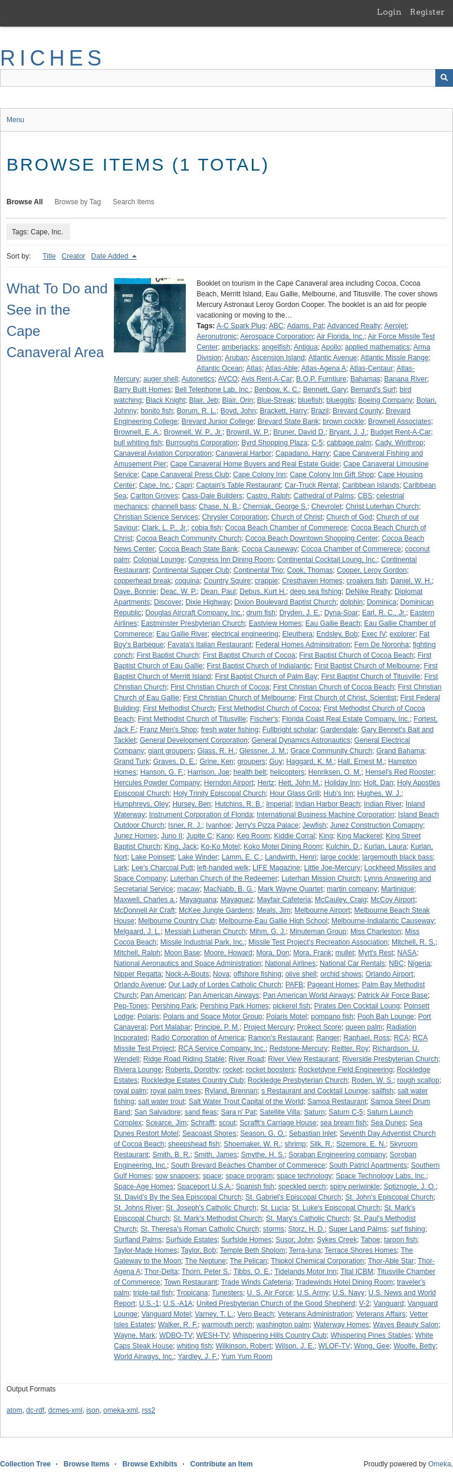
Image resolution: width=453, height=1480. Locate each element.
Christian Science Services (156, 517)
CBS (365, 496)
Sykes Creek (337, 1240)
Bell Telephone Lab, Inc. (212, 389)
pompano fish (332, 1016)
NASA (407, 953)
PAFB (294, 985)
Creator (74, 256)
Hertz (265, 783)
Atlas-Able (281, 368)
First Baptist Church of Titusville (370, 676)
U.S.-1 (149, 1303)
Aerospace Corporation (276, 336)
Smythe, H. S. (262, 1155)
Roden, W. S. (372, 1080)
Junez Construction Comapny (376, 825)
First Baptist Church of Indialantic (258, 666)
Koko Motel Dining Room (283, 846)
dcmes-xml (65, 1410)
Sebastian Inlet (312, 1133)
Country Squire (227, 581)
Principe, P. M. (217, 1027)
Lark (120, 868)
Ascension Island (278, 358)
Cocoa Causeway (269, 549)
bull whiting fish (138, 443)
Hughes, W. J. (379, 793)
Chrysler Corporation (234, 517)
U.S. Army (313, 1293)
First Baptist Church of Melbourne (367, 666)
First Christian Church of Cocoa (219, 687)
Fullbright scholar (289, 730)
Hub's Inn (338, 793)
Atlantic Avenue (332, 358)
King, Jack (180, 846)
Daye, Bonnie (135, 591)
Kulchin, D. (343, 846)
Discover (168, 602)
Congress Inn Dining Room (230, 560)
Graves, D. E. (174, 761)
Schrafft (203, 1123)
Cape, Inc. (155, 485)
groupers (251, 761)
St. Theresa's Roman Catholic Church (199, 1229)
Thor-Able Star (391, 1261)
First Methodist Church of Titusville (192, 719)
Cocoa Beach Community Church (188, 538)
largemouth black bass (397, 857)
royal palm (130, 1091)
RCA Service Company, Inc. (221, 1048)
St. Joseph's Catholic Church (211, 1208)
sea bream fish (343, 1123)
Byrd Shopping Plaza (274, 443)
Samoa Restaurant (336, 1101)
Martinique (397, 889)
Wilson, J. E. (294, 1346)
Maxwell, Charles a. (145, 900)
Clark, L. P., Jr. (164, 528)
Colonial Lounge (159, 560)
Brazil (320, 411)
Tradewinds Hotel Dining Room (344, 1282)
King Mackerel (359, 836)
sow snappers (177, 1176)
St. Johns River (138, 1208)
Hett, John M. (299, 783)
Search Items (134, 202)
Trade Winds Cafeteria (256, 1282)
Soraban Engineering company (337, 1155)
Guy (276, 761)
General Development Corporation (194, 740)
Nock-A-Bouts (187, 974)
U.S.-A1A (177, 1303)
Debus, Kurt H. (262, 591)
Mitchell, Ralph (137, 953)
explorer (402, 634)
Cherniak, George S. (275, 506)
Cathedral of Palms (324, 496)
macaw (188, 889)
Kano (224, 836)
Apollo (331, 347)
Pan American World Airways (308, 995)
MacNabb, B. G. (228, 889)
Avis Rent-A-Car (266, 379)
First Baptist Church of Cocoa (249, 655)
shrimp (295, 1144)
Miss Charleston (375, 931)
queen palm (364, 1027)
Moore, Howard (228, 953)
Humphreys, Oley (141, 804)
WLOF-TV (334, 1346)
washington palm (283, 1325)
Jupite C (199, 836)
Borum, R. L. (196, 411)
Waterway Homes (341, 1325)
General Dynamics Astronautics (300, 740)
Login (389, 12)
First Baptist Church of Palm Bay (266, 676)
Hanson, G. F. (161, 772)
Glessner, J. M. (263, 751)
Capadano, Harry (302, 453)
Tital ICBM (356, 1271)
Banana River (405, 379)
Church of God (349, 517)
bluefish (310, 400)
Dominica (381, 602)
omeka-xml (120, 1410)
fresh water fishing (229, 730)
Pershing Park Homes (234, 1006)
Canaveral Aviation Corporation (163, 453)
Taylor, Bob (198, 1250)
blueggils (340, 400)
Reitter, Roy (350, 1048)
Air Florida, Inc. (341, 336)
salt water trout (161, 1101)
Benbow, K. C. (276, 389)
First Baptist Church (168, 655)
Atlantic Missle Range (394, 358)
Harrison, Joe (208, 772)
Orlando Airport (389, 974)
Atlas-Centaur (371, 368)
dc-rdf (35, 1410)
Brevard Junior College (218, 421)
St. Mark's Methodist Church (217, 1218)
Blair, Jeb (203, 400)
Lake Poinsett (152, 857)
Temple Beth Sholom (252, 1250)
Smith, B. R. (171, 1155)
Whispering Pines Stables (370, 1335)
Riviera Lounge (138, 1070)
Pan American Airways (224, 995)
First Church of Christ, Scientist (347, 698)
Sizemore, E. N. (361, 1144)
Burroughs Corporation (201, 443)
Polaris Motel (286, 1016)
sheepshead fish (193, 1144)
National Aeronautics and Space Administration (187, 963)
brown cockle (343, 421)
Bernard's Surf (372, 389)
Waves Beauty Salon (405, 1325)
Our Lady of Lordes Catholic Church (225, 985)
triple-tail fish (153, 1293)
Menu (15, 120)
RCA (401, 1038)
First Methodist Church (178, 708)
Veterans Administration (315, 1314)
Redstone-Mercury (299, 1048)
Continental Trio (258, 570)
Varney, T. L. (214, 1314)
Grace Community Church (331, 751)
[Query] (226, 78)
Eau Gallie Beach (333, 623)
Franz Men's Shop (168, 730)
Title (48, 256)
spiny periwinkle (355, 1186)
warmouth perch (227, 1325)
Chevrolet (326, 506)
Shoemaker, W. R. (252, 1144)
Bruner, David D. (299, 432)
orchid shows (341, 974)
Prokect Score (319, 1027)
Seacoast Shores (209, 1133)
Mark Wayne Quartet (290, 889)
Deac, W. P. (178, 591)
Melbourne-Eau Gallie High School (273, 921)
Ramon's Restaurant (280, 1038)
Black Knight (165, 400)
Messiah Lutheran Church (205, 931)
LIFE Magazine (276, 868)
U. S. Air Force (270, 1293)
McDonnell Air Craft (144, 910)
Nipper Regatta (138, 974)
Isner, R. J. (185, 825)
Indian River (383, 804)
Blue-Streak (275, 400)
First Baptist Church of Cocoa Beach (356, 655)
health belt (250, 772)
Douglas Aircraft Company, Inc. (193, 613)
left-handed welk (222, 868)
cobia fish (206, 528)
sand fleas (201, 1112)
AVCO (228, 379)
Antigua (306, 347)
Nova (221, 974)
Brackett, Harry (283, 411)
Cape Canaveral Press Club (185, 475)
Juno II (171, 836)
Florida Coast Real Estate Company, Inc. (346, 719)
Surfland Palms (138, 1240)
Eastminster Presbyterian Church (193, 623)
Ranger (327, 1038)
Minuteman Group (318, 931)
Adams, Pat (305, 326)
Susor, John (294, 1240)
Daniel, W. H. (411, 581)
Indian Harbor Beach (327, 804)
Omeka (439, 1464)
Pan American (162, 995)
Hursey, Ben (191, 804)
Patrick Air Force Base (392, 995)
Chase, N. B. (219, 506)
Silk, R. (321, 1144)
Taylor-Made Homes (145, 1250)
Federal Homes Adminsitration (302, 645)
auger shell (160, 379)
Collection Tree (25, 1464)
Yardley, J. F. (198, 1356)
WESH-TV (212, 1335)
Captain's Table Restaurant (238, 485)
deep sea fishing (316, 591)
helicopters (287, 772)
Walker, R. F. (178, 1325)
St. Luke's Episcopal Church (336, 1208)
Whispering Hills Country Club (279, 1335)
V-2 (364, 1303)
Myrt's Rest (375, 953)
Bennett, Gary (325, 389)
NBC (396, 963)
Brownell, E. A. (137, 432)
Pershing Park (174, 1006)
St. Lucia (274, 1208)
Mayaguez (237, 900)
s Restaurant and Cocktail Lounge (314, 1091)
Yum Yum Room (246, 1356)
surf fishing (408, 1229)
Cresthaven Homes (312, 581)
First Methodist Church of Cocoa (269, 708)
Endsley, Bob (337, 634)
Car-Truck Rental (312, 485)
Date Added (110, 256)
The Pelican (248, 1261)
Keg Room (253, 836)
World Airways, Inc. (144, 1356)
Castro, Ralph (268, 496)
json (92, 1410)
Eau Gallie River (182, 634)
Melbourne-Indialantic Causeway (382, 921)
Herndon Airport (229, 783)
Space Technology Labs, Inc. (381, 1176)
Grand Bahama (400, 751)
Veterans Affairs (381, 1314)
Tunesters (227, 1293)
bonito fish (156, 411)
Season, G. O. (262, 1133)
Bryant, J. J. (347, 432)
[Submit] (444, 78)
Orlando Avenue (139, 985)
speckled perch (302, 1186)
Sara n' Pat (238, 1112)
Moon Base (182, 953)
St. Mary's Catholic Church (308, 1218)
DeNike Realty (368, 591)
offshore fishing (257, 974)
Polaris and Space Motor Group (212, 1016)
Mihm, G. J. (267, 931)
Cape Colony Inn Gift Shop (332, 475)
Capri (183, 485)
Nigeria (419, 963)
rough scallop (418, 1080)
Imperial (278, 804)
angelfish (276, 347)
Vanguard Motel (166, 1314)
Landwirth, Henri (290, 857)
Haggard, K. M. (310, 761)
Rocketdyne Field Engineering (345, 1070)
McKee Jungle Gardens (215, 910)
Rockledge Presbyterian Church (297, 1080)
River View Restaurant (303, 1059)
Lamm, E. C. (241, 857)
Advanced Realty (353, 326)
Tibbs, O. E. (252, 1271)
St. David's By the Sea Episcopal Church (177, 1197)
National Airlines (290, 963)
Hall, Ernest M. (361, 761)
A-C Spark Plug (240, 326)
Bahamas (365, 379)
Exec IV (374, 634)
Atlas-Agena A (323, 368)
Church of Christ (297, 517)
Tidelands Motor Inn (305, 1271)
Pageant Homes (332, 985)
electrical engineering (244, 634)
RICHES (53, 58)
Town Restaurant (190, 1282)
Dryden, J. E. (300, 613)
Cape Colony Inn (259, 475)
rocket (232, 1070)
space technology (304, 1176)
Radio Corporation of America (197, 1038)
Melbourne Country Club (176, 921)
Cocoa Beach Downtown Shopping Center (311, 538)
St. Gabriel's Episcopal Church (293, 1197)
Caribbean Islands (370, 485)
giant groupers (170, 751)
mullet (345, 953)
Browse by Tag (78, 202)
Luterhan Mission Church (320, 878)
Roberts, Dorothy (192, 1070)
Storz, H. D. (306, 1229)
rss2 (148, 1410)
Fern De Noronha (381, 645)
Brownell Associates (399, 421)
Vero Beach (255, 1314)
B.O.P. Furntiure (321, 379)
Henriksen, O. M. (335, 772)
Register (427, 12)
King (326, 836)
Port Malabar (170, 1027)
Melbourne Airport (322, 910)
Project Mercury (268, 1027)
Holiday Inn (342, 783)
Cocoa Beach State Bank (198, 549)
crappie (266, 581)
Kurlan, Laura (385, 846)
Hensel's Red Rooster (399, 772)
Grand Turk (131, 761)
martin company (352, 889)
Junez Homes (135, 836)
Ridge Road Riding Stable (184, 1059)
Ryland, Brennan (231, 1091)
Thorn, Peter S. (205, 1271)
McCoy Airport (392, 900)
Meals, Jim (273, 910)
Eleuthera (297, 634)
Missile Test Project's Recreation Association (318, 942)
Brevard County (357, 411)
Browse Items (87, 1464)
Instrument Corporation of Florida (201, 815)
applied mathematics (377, 347)
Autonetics (198, 379)
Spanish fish (255, 1186)
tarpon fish (400, 1240)
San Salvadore (157, 1112)
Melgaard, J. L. (137, 931)
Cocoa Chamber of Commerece (351, 549)
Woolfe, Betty (414, 1346)
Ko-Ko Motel (220, 846)
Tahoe (370, 1240)
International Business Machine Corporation (325, 815)
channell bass (173, 506)
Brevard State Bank (288, 421)
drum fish (261, 613)
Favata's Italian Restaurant (209, 645)
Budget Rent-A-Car (400, 432)
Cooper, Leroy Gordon (372, 570)
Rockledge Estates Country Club (193, 1080)
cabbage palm (349, 443)
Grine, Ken (216, 761)
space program (249, 1176)
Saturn (314, 1112)
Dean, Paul (218, 591)
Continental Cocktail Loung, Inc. (327, 560)
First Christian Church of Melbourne (238, 698)
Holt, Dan (378, 783)
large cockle (339, 857)
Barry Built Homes (142, 389)
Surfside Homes (246, 1240)
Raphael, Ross (366, 1038)
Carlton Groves (154, 496)
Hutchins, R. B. (238, 804)
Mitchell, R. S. (413, 942)
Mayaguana (197, 900)
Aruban (236, 358)
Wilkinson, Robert (243, 1346)
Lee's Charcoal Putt (162, 868)
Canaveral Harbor (244, 453)
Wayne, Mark (134, 1335)
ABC (276, 326)
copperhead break (142, 581)
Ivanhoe (218, 825)
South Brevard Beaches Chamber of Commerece (248, 1165)
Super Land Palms (358, 1229)
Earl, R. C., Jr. (384, 613)
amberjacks (240, 347)
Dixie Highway (207, 602)
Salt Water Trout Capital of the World (246, 1101)
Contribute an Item (221, 1464)
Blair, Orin (237, 400)
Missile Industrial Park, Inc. (202, 942)
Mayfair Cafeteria (284, 900)
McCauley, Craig (341, 900)
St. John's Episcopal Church (389, 1197)
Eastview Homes (275, 623)
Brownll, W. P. (248, 432)
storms (273, 1229)
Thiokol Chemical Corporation (317, 1261)
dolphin (351, 602)
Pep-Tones (130, 1006)
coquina (187, 581)
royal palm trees (175, 1091)
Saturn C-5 (346, 1112)
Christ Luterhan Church (382, 506)
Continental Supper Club (190, 570)
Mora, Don (272, 953)
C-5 (317, 443)
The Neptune (205, 1261)
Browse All (24, 202)
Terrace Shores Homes (360, 1250)
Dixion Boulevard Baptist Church (285, 602)
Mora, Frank (312, 953)
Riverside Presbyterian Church (390, 1059)
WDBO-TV (175, 1335)
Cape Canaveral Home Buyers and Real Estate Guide (254, 464)
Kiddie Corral (294, 836)
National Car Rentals (352, 963)
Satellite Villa (280, 1112)
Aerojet (395, 326)
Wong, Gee (371, 1346)
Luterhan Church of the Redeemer (223, 878)
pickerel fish (291, 1006)
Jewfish (314, 825)
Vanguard (388, 1303)
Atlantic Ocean (219, 368)
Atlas (254, 368)
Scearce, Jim (166, 1123)
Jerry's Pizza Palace (266, 825)
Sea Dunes (387, 1123)
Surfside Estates (191, 1240)
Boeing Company (385, 400)
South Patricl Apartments (368, 1165)
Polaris (148, 1016)
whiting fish (194, 1346)
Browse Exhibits (149, 1464)
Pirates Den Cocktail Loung (357, 1006)
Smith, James (215, 1155)
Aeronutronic (216, 336)
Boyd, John (238, 411)
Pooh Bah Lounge (385, 1016)
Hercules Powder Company (157, 783)
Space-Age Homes (143, 1186)
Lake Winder (198, 857)
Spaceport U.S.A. (204, 1186)
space (212, 1176)
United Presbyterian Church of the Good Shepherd (275, 1303)
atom (14, 1410)
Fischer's (264, 719)
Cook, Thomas (310, 570)
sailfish (383, 1091)
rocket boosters (270, 1070)
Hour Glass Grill (295, 793)
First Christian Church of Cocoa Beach (333, 687)
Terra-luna (305, 1250)
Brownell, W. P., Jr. (193, 432)
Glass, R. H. (216, 751)
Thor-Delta (161, 1271)
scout (227, 1123)
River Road (246, 1059)
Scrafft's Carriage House (277, 1123)
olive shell (301, 974)
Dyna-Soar (341, 613)
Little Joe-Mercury (332, 868)
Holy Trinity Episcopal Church (219, 793)
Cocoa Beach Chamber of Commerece (286, 528)
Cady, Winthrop (399, 443)
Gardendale (338, 730)
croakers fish (366, 581)
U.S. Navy (349, 1293)
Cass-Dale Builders (212, 496)
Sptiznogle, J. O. (410, 1186)
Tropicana (192, 1293)
